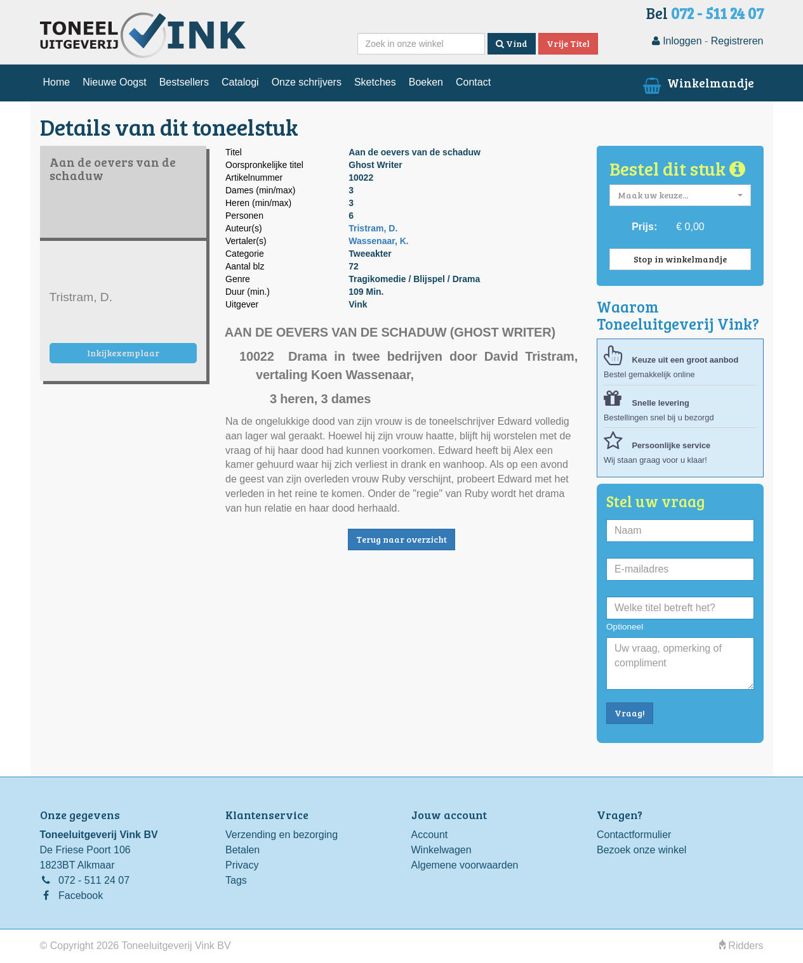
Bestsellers (184, 82)
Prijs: (644, 226)
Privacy (241, 865)
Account (429, 834)
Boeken (426, 82)
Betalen (242, 849)
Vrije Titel (568, 43)
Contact (473, 82)
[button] (680, 195)
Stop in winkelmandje (680, 259)
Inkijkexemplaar (123, 353)
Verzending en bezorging (281, 834)
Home (56, 82)
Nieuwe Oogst (115, 82)
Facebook (80, 895)
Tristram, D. (372, 228)
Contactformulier (634, 834)
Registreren (737, 41)
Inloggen (677, 41)
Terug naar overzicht (401, 539)
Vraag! (629, 713)
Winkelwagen (441, 849)
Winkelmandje (696, 82)
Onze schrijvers (307, 82)
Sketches (375, 82)
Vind (512, 43)
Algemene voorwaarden (465, 865)
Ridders (741, 945)
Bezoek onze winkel (641, 849)
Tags (236, 880)
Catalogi (240, 82)
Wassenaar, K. (378, 241)
